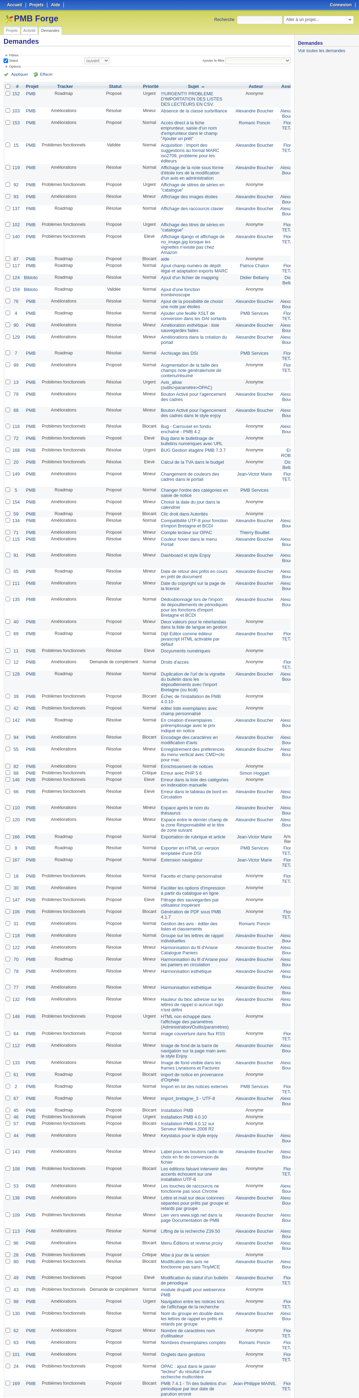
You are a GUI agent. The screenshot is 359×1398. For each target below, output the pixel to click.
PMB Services (248, 300)
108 (15, 1117)
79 (15, 377)
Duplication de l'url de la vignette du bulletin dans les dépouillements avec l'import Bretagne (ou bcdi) (190, 655)
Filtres (13, 55)
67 (15, 1050)
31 (15, 885)
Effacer (42, 74)
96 (15, 1188)
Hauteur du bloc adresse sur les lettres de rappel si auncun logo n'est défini (189, 962)
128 (15, 647)
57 (15, 1074)
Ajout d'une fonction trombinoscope (178, 281)
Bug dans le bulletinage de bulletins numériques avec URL (189, 424)
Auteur (249, 86)
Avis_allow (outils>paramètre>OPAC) (184, 369)
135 (15, 576)
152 (15, 93)
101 (15, 1294)
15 (15, 141)
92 (15, 179)
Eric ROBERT (282, 435)
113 (15, 1177)
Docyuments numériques (183, 625)
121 (15, 1337)
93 (15, 190)
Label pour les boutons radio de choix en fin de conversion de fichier (189, 1106)
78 (15, 929)
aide (164, 249)
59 (15, 493)
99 (15, 350)
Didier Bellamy (248, 267)
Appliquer (19, 74)
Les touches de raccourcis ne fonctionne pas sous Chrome (187, 1136)
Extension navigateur (179, 824)
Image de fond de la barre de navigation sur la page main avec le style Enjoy (190, 1005)
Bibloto (29, 267)
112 (15, 1000)
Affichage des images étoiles (186, 190)
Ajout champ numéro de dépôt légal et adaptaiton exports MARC (191, 258)
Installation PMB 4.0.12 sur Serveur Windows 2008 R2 (185, 1076)
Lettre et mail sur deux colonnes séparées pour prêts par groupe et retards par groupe (191, 1149)
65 (15, 549)
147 (15, 862)
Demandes (50, 30)
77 (15, 945)
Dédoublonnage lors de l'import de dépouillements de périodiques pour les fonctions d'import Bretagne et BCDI (191, 584)
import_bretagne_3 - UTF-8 (185, 1050)
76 (15, 289)
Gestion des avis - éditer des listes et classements (186, 887)
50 (118, 1374)
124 (15, 267)
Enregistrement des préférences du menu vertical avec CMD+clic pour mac (190, 723)
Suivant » (58, 1374)
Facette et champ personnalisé (188, 840)
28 (15, 1199)
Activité (29, 30)
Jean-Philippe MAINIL (248, 1321)
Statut (13, 60)
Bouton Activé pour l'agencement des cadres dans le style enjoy (190, 396)
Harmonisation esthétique (183, 929)
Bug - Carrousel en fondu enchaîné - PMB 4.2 (183, 412)
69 (15, 609)
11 (15, 625)
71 (15, 510)
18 (15, 840)
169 (15, 1321)
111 (15, 560)
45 (15, 1061)
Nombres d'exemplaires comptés (190, 1282)
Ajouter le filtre (214, 60)
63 (15, 1282)
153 (15, 120)
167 (15, 824)
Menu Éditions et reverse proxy (188, 1188)
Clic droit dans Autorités (182, 493)
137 (15, 201)
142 (15, 690)
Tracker (64, 86)
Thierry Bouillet (248, 510)
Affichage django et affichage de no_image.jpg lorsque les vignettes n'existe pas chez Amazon (189, 236)
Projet (31, 86)
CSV (276, 1384)
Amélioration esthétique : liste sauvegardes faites (187, 314)
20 (15, 443)
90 (15, 312)
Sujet (190, 86)
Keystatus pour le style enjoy (186, 1085)
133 (15, 1016)
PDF (287, 1384)
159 (15, 278)
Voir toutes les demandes (321, 50)
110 (15, 774)
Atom (264, 1384)
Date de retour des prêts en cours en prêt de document (191, 552)
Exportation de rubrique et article (190, 801)
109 (15, 1160)
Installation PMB (175, 1061)
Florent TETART (282, 123)
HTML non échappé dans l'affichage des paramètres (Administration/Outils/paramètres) (191, 978)
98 (15, 1244)
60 (15, 1354)
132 (15, 957)
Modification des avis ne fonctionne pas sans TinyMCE (187, 1208)
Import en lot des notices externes (191, 1039)
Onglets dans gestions (180, 1294)
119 (15, 162)
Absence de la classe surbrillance (191, 109)
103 (15, 109)
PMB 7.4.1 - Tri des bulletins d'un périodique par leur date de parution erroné (190, 1326)
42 (15, 679)
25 (112, 1374)
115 (15, 517)
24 (15, 1305)
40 (15, 597)
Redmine (161, 1394)
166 (15, 801)
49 (15, 1221)
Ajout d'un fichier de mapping (187, 267)
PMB (29, 93)
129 (15, 323)
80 (15, 1205)
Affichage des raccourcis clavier (189, 201)
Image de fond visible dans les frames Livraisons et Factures (188, 1019)
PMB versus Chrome (179, 1348)
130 (15, 1255)
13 (15, 366)
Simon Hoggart (248, 740)
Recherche (224, 19)
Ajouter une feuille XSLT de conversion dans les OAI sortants (190, 303)
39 (15, 668)
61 (15, 1027)
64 (15, 989)
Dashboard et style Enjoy (183, 533)
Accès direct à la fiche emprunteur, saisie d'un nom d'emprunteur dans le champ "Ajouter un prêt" (186, 128)
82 (15, 734)
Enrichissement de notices (184, 734)
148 (15, 973)
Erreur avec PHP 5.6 (179, 740)
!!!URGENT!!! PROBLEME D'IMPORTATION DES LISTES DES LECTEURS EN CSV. (188, 98)
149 (15, 454)
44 (15, 1085)
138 (15, 1144)
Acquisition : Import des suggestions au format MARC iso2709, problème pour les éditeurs (187, 149)
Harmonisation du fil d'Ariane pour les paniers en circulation (191, 921)
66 (15, 758)
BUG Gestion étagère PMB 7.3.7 (190, 432)
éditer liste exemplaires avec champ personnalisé (186, 682)
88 (15, 740)
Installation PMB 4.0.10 (181, 1067)
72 (15, 421)
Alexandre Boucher (248, 109)
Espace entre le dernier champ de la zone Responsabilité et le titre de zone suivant (191, 790)
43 (15, 1233)
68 (15, 394)
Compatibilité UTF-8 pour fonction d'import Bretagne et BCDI (191, 502)
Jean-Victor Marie (247, 454)
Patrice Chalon (248, 256)
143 (15, 1101)
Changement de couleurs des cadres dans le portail (187, 457)
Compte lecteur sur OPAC (184, 510)
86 (15, 1348)
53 (15, 1133)
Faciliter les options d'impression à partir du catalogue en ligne (190, 854)
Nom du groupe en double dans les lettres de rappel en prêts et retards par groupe (189, 1260)
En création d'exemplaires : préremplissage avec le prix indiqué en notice (185, 695)
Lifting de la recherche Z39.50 (187, 1177)
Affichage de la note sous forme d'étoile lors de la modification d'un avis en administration (189, 167)
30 (15, 851)
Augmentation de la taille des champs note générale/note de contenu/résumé (188, 355)
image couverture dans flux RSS (190, 989)
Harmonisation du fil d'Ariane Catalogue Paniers (186, 910)
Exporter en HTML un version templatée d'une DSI (187, 815)
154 (15, 482)
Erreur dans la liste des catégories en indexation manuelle (191, 749)
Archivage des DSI (177, 339)
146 (15, 747)
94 (15, 707)
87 (15, 249)
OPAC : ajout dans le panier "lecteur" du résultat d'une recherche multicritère (185, 1310)
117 (15, 256)
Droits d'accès (173, 636)
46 (15, 1067)
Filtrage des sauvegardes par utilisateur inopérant (187, 865)
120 (15, 785)
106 (15, 873)
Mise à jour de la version (182, 1199)
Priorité (149, 86)
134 (15, 499)
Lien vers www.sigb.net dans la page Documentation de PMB (188, 1163)
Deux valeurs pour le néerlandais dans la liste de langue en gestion (191, 600)
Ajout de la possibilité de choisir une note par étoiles (189, 292)
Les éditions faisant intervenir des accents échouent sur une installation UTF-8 (191, 1122)
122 (15, 907)
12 (15, 636)
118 (15, 896)
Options (15, 66)
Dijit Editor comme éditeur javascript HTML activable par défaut (187, 614)
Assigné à (283, 86)
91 (15, 533)
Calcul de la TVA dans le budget (189, 443)
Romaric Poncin (248, 120)
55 (15, 718)
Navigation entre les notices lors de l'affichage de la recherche (189, 1247)
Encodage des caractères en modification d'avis (186, 709)
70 (15, 918)
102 (15, 217)
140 (15, 228)
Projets (12, 30)
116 (15, 410)
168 (15, 432)
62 (15, 1271)
